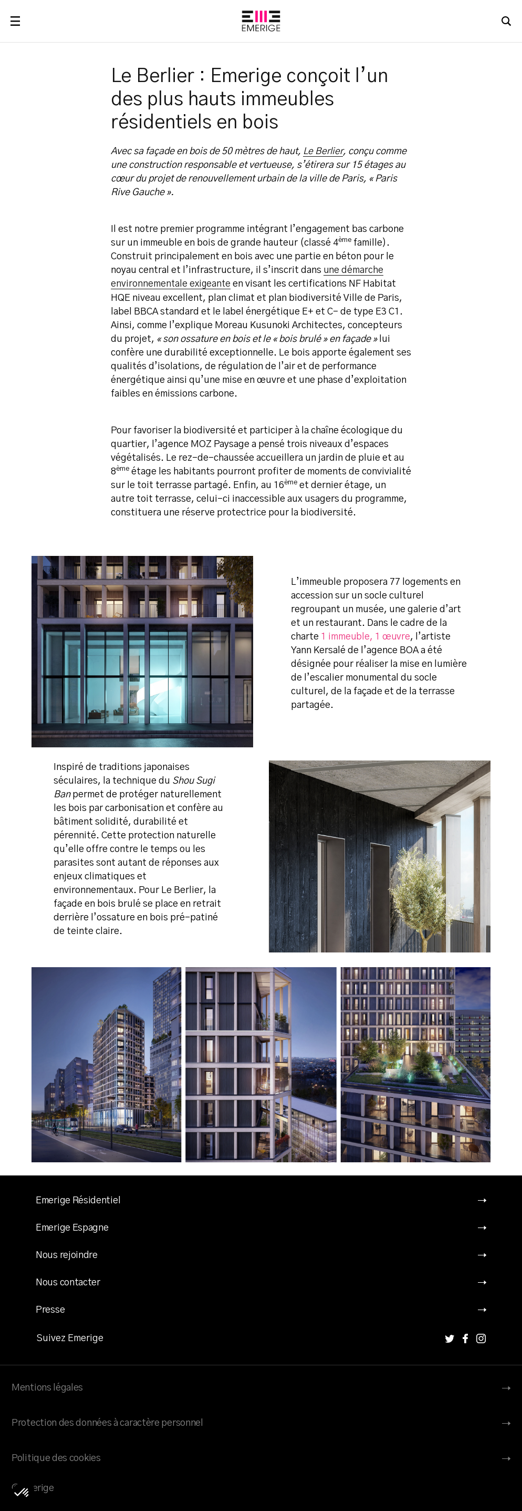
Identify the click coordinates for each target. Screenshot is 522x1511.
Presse (50, 1309)
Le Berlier (324, 151)
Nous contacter (68, 1282)
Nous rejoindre (67, 1255)
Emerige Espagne (72, 1227)
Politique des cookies (56, 1458)
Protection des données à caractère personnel (107, 1422)
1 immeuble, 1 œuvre (366, 636)
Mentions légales (47, 1387)
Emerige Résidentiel (78, 1200)
